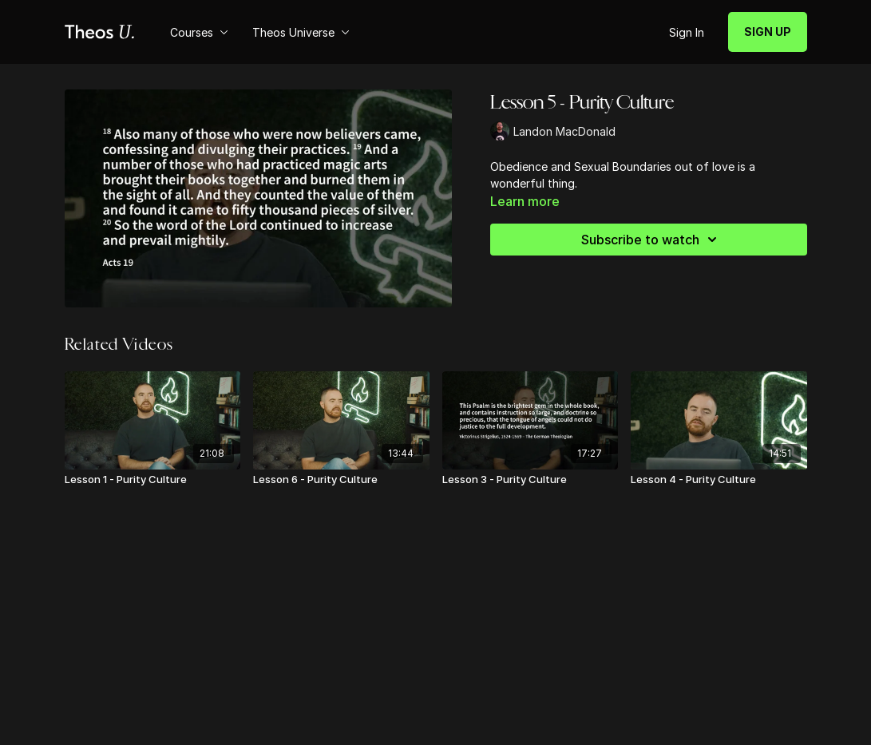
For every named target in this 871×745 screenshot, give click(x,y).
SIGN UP (767, 31)
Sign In (686, 32)
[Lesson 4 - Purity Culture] (719, 480)
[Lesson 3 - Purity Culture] (530, 480)
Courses (199, 32)
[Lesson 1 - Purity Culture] (153, 480)
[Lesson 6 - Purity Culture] (341, 480)
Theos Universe (301, 32)
